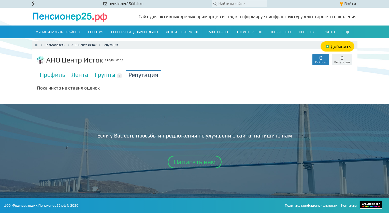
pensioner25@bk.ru (123, 3)
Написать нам (195, 162)
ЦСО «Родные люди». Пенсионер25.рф (35, 205)
